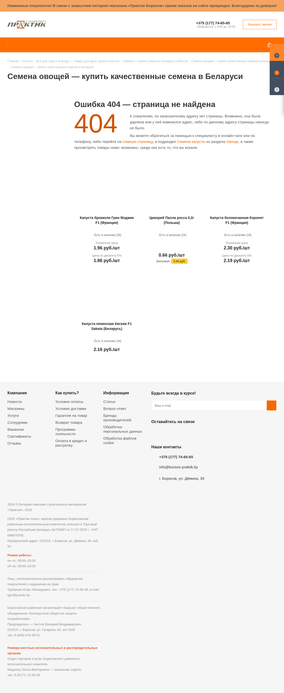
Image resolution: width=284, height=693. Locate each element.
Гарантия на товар (71, 415)
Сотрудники (17, 422)
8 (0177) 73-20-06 (27, 675)
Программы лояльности (65, 431)
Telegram (193, 433)
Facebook (169, 433)
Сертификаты (19, 436)
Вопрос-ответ (114, 408)
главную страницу (137, 141)
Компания (17, 393)
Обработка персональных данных (122, 429)
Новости (14, 402)
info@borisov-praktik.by (178, 467)
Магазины (15, 408)
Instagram (181, 433)
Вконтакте (156, 433)
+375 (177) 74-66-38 (73, 589)
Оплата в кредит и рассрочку (71, 443)
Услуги (13, 415)
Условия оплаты (69, 402)
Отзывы (14, 443)
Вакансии (15, 429)
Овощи (232, 141)
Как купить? (67, 393)
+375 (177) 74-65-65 (213, 23)
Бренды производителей (117, 417)
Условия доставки (70, 408)
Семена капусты (191, 141)
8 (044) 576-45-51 (27, 635)
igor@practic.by (18, 595)
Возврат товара (68, 422)
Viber (206, 433)
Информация (116, 393)
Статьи (109, 402)
